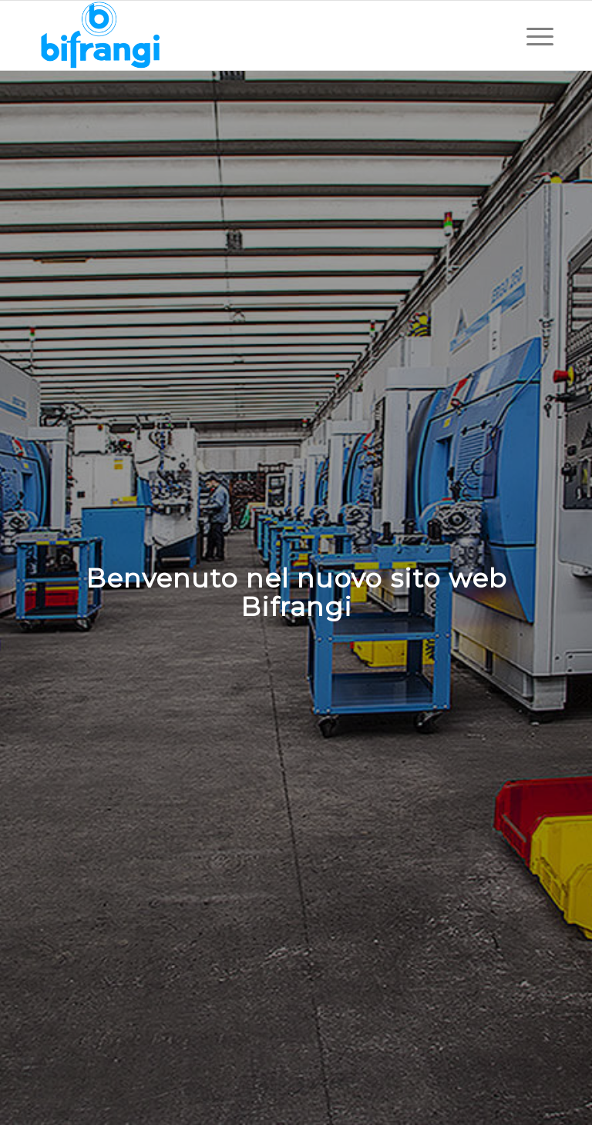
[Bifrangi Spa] (100, 35)
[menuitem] (532, 35)
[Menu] (532, 35)
